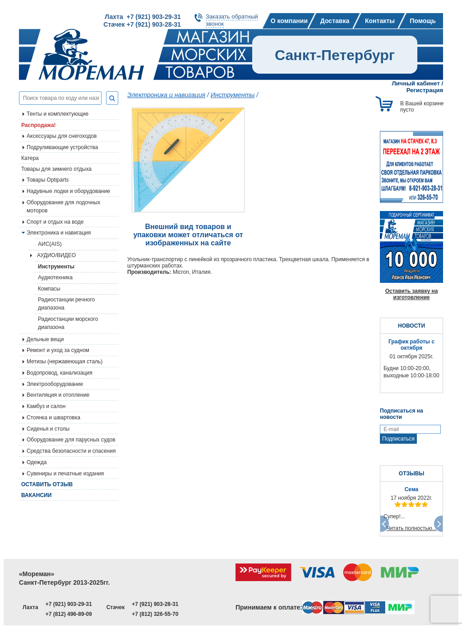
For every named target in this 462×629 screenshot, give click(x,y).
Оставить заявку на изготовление (411, 294)
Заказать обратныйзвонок (232, 20)
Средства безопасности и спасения (71, 451)
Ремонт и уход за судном (58, 350)
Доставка (334, 20)
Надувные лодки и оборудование (68, 191)
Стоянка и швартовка (53, 417)
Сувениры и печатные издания (65, 473)
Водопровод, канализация (59, 373)
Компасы (49, 289)
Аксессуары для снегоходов (62, 136)
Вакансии (36, 495)
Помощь (423, 20)
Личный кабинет (416, 83)
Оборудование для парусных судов (71, 440)
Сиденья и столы (48, 429)
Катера (30, 158)
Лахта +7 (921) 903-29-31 (142, 16)
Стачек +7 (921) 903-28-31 (141, 24)
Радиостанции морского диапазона (68, 323)
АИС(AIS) (50, 244)
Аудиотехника (55, 277)
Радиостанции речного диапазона (66, 303)
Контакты (380, 20)
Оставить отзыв (47, 484)
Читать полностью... (411, 528)
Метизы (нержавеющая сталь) (64, 361)
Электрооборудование (55, 384)
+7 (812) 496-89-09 (69, 614)
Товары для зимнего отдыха (56, 169)
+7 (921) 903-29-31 (69, 604)
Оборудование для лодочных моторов (63, 206)
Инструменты (56, 266)
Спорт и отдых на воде (55, 222)
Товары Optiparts (48, 180)
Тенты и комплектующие (57, 114)
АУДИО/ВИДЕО (56, 255)
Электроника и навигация (59, 233)
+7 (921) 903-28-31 (155, 604)
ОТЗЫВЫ (411, 473)
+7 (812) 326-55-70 (155, 614)
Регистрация (425, 90)
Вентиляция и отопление (58, 395)
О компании (289, 20)
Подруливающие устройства (62, 147)
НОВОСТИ (411, 326)
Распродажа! (38, 125)
